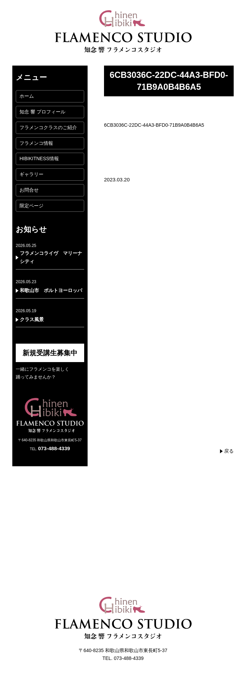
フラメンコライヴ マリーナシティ (51, 257)
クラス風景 (32, 319)
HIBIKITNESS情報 (39, 158)
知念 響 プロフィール (42, 111)
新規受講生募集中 (50, 353)
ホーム (27, 96)
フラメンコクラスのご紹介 (48, 127)
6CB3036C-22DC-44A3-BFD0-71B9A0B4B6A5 (154, 125)
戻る (229, 451)
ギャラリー (31, 174)
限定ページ (31, 205)
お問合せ (29, 190)
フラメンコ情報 (36, 143)
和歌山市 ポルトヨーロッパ (51, 290)
